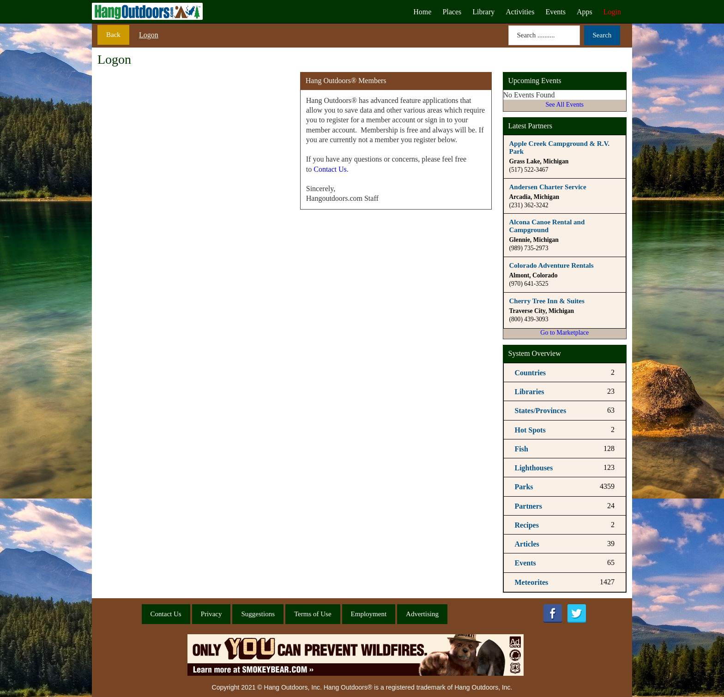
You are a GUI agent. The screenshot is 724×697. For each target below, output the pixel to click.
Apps (584, 12)
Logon (148, 35)
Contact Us (330, 169)
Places (451, 12)
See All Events (565, 104)
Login (612, 12)
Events (555, 12)
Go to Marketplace (564, 332)
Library (483, 12)
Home (422, 12)
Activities (520, 12)
